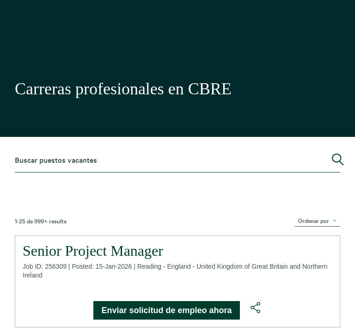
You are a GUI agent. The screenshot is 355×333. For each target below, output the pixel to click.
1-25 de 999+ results (41, 220)
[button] (255, 307)
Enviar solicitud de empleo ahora (166, 310)
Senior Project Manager (93, 250)
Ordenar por (313, 220)
